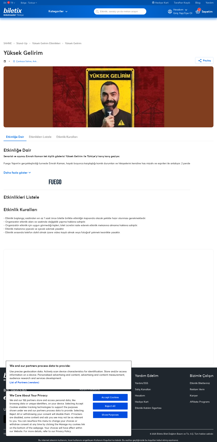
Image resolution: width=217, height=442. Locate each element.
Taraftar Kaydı (182, 2)
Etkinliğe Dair (15, 137)
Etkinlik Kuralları (67, 137)
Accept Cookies (110, 397)
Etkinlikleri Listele (40, 137)
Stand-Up (22, 43)
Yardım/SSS (141, 383)
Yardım (209, 2)
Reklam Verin (197, 389)
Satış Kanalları (143, 389)
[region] (69, 398)
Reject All (110, 406)
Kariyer (194, 395)
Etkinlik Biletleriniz (200, 383)
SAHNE (8, 43)
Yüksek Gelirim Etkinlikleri (46, 43)
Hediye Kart (160, 2)
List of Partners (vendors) (24, 382)
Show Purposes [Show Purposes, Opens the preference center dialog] (110, 414)
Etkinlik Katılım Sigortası (148, 408)
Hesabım (140, 395)
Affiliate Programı (200, 401)
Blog (197, 2)
